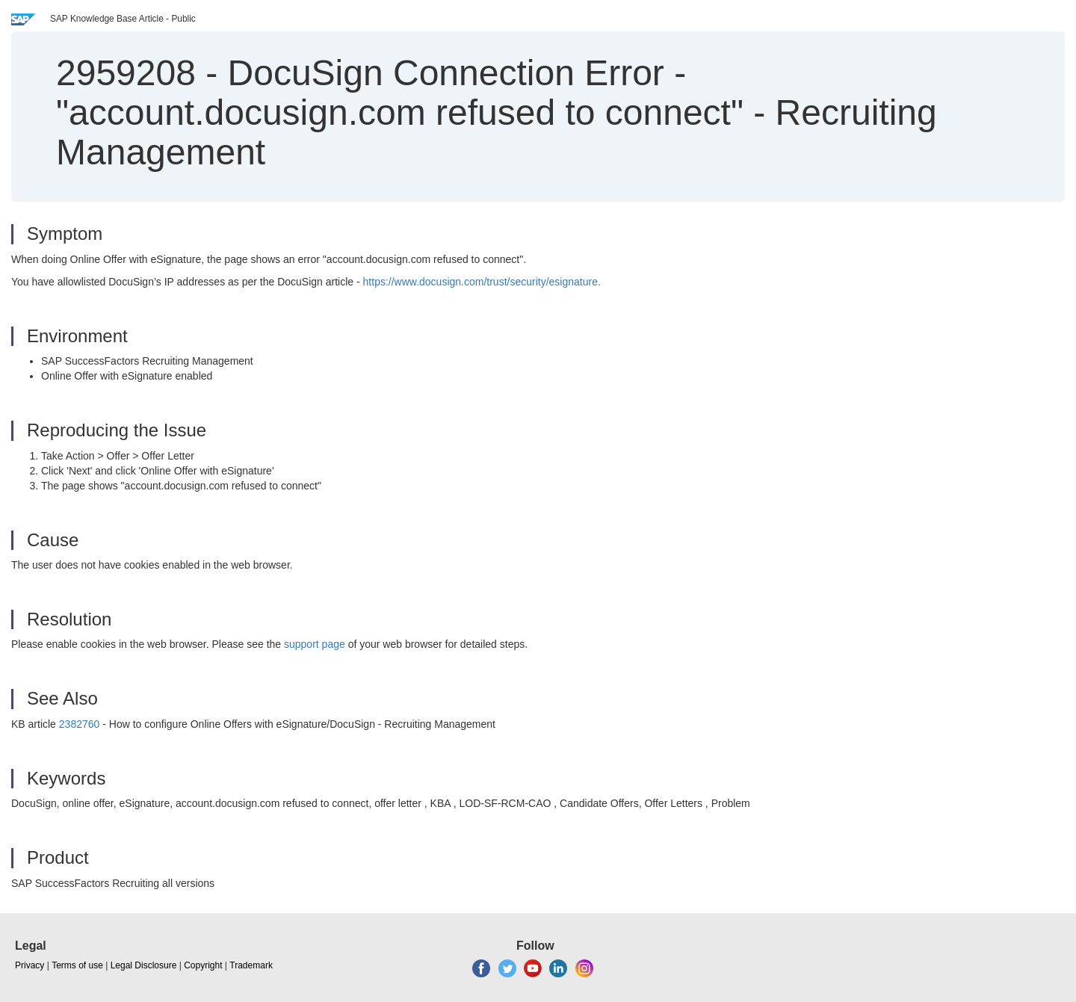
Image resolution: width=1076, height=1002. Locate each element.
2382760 (79, 724)
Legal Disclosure (144, 965)
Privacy (29, 965)
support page (314, 644)
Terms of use (77, 965)
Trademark (251, 965)
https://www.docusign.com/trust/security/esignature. (482, 282)
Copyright (203, 965)
